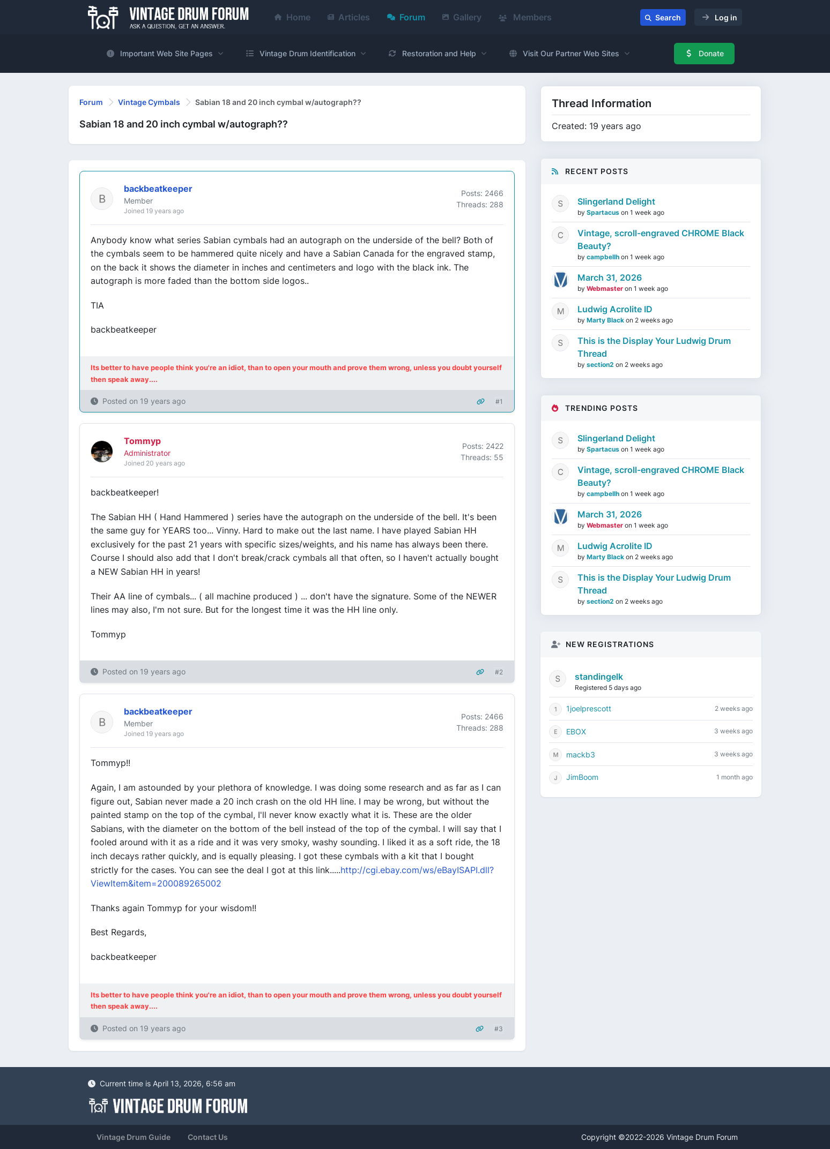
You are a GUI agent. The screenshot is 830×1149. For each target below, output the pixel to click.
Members (525, 17)
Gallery (461, 17)
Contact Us (208, 1137)
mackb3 (580, 754)
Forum (406, 17)
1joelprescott (588, 708)
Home (292, 17)
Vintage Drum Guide (134, 1137)
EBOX (576, 731)
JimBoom (582, 777)
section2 (601, 365)
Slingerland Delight (616, 201)
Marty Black (606, 320)
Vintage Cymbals (149, 102)
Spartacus (604, 212)
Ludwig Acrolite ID (615, 309)
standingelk (599, 676)
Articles (349, 17)
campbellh (604, 257)
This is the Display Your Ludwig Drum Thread (654, 347)
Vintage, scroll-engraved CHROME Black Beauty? (660, 239)
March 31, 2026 (609, 277)
